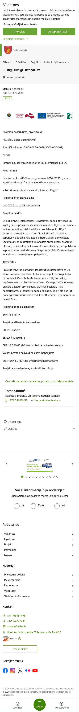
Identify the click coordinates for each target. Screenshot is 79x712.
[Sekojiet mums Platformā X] (20, 670)
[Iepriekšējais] (6, 464)
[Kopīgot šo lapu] (39, 428)
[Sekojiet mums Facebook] (5, 670)
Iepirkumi (9, 539)
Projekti (8, 544)
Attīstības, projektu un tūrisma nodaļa (51, 381)
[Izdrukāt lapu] (39, 421)
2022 (7, 98)
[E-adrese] (9, 639)
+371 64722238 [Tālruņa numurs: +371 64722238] (16, 621)
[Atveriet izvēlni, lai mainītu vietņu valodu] (17, 706)
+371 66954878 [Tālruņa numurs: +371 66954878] (16, 615)
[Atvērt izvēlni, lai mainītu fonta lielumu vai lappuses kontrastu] (61, 706)
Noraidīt (20, 31)
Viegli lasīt (9, 590)
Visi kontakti (20, 649)
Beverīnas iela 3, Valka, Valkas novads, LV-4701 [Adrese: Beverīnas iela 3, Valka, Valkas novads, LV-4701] (34, 632)
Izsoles (8, 555)
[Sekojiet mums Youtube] (35, 670)
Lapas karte (11, 585)
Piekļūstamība (12, 580)
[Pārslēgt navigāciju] (40, 705)
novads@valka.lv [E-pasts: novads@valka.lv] (16, 626)
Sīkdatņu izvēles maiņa (17, 596)
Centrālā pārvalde (15, 381)
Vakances (9, 533)
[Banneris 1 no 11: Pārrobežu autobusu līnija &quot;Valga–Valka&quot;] (40, 464)
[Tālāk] (72, 464)
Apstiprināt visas (57, 31)
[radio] (19, 505)
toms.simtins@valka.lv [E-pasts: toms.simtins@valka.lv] (48, 400)
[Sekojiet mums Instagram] (12, 670)
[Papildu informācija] (19, 638)
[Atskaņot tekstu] (16, 77)
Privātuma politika (14, 574)
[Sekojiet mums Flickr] (27, 670)
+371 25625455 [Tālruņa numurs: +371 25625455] (18, 400)
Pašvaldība (10, 550)
